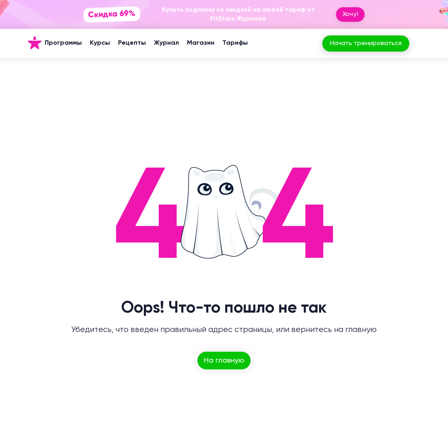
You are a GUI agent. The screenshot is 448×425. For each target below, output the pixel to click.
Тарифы (235, 43)
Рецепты (132, 43)
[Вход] (420, 43)
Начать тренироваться (366, 43)
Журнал (166, 43)
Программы (63, 43)
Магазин (200, 43)
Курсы (100, 43)
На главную (224, 360)
